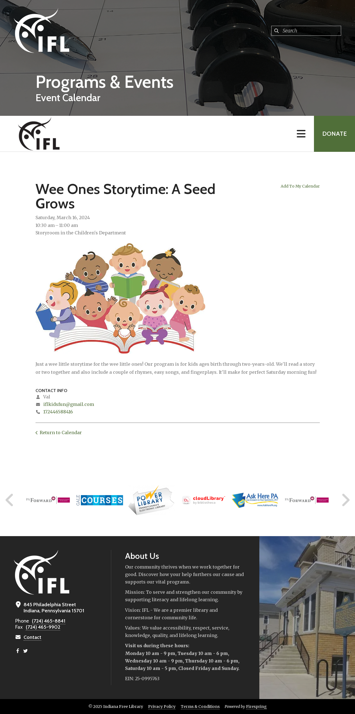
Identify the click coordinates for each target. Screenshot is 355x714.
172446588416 (58, 411)
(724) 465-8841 (48, 621)
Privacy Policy (162, 706)
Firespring (256, 706)
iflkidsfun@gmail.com (68, 404)
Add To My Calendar (300, 186)
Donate (334, 133)
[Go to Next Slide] (345, 500)
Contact (32, 637)
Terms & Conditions (200, 706)
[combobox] (306, 31)
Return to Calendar (61, 432)
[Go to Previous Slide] (9, 500)
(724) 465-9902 (43, 627)
